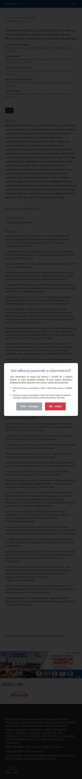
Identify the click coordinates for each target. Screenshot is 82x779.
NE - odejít (55, 406)
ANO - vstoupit (29, 406)
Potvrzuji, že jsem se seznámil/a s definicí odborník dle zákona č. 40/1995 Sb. (41, 389)
